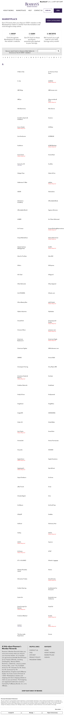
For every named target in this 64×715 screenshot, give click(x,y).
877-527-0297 (58, 2)
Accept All (11, 712)
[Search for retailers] (47, 50)
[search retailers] (58, 51)
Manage (31, 712)
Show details (58, 709)
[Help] (30, 11)
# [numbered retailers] (3, 57)
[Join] (58, 10)
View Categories (54, 20)
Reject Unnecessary (52, 712)
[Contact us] (38, 11)
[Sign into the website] (48, 10)
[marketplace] (21, 11)
